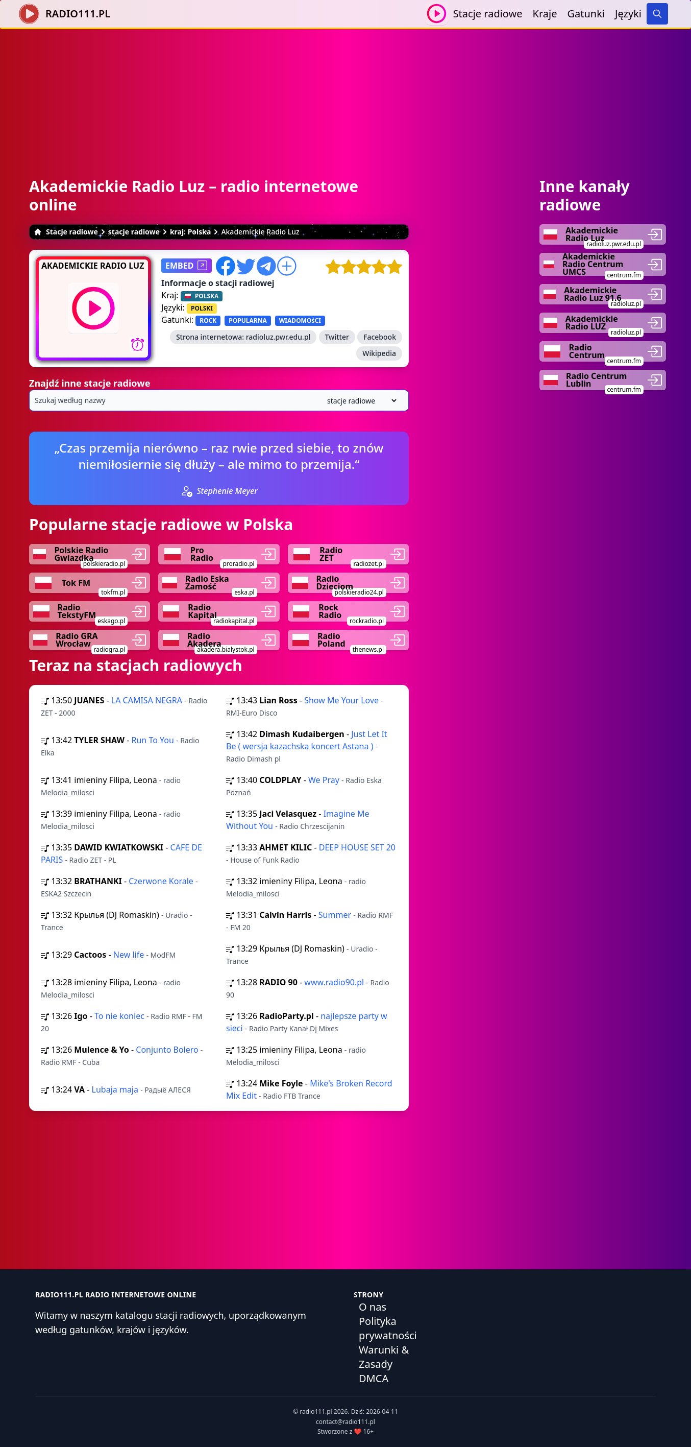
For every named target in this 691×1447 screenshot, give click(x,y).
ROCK (208, 320)
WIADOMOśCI (300, 320)
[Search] (657, 14)
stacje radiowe (134, 231)
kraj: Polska (190, 231)
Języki (628, 13)
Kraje (545, 13)
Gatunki (586, 13)
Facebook (379, 337)
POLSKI (202, 308)
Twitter (337, 337)
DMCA (373, 1378)
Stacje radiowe (488, 13)
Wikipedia (379, 353)
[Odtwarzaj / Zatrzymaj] (436, 13)
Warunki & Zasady (384, 1357)
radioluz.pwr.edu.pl (278, 337)
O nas (372, 1307)
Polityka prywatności (388, 1328)
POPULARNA (247, 320)
